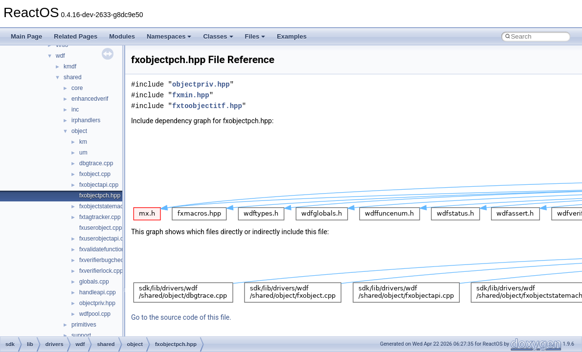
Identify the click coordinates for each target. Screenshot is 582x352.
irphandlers (85, 120)
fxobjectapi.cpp (98, 184)
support (81, 335)
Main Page (26, 36)
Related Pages (75, 36)
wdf (60, 55)
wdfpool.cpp (95, 313)
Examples (292, 36)
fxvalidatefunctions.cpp (108, 249)
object (79, 131)
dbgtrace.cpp (96, 163)
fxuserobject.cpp (100, 227)
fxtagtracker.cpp (100, 217)
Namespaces (169, 36)
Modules (122, 36)
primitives (83, 324)
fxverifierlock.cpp (101, 270)
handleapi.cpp (97, 292)
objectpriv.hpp (97, 303)
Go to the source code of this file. (181, 317)
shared (73, 77)
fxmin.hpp (190, 95)
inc (75, 109)
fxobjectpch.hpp (99, 195)
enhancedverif (89, 98)
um (83, 152)
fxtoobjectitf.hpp (207, 105)
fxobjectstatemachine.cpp (112, 206)
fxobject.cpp (95, 174)
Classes (218, 36)
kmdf (70, 66)
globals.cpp (94, 281)
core (77, 88)
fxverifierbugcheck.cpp (108, 260)
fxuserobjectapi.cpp (104, 238)
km (83, 141)
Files (255, 36)
